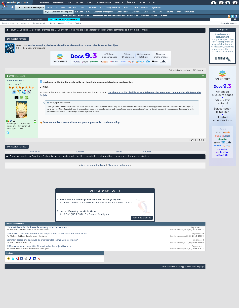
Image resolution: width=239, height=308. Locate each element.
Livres (154, 16)
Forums (44, 2)
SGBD (126, 7)
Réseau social (39, 23)
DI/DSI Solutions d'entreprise (30, 7)
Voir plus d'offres (142, 218)
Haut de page (198, 266)
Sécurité (169, 12)
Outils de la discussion (179, 70)
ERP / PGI (136, 12)
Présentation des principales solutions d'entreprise (115, 16)
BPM (88, 12)
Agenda (61, 23)
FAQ (70, 2)
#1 (203, 75)
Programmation (113, 7)
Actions (24, 23)
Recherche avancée (228, 23)
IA (57, 7)
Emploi (118, 2)
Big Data (79, 12)
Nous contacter (168, 266)
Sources (163, 16)
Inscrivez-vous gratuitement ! (63, 19)
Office (135, 7)
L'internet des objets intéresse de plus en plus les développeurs (37, 227)
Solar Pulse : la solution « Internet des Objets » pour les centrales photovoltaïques (46, 234)
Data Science (122, 12)
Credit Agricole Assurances (81, 202)
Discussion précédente (93, 165)
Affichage (197, 70)
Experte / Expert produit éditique (76, 211)
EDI (101, 7)
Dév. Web (92, 7)
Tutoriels (58, 2)
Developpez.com (183, 266)
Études (130, 2)
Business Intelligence (103, 12)
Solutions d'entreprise (43, 30)
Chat (89, 2)
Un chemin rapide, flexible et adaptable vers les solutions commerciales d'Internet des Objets (73, 45)
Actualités (35, 152)
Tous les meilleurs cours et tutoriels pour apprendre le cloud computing (81, 122)
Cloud (49, 7)
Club (152, 2)
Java (82, 7)
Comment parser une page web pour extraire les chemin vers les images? (42, 240)
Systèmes (156, 7)
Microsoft (72, 7)
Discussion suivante (118, 165)
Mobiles (145, 7)
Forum (13, 30)
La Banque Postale (74, 214)
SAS (153, 12)
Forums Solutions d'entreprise (75, 16)
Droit (141, 2)
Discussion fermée (16, 38)
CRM (146, 12)
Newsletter (103, 2)
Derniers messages (10, 23)
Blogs (79, 2)
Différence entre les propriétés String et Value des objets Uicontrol (38, 246)
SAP (160, 12)
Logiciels (24, 30)
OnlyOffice (189, 12)
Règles (78, 23)
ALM (63, 7)
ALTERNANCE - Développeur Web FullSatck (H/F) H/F (89, 199)
